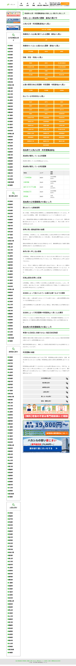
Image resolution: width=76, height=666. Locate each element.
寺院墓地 (62, 90)
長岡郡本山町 (30, 125)
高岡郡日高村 (46, 137)
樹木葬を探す (46, 382)
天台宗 (61, 70)
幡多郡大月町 (46, 141)
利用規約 (24, 660)
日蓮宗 (46, 70)
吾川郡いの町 (46, 129)
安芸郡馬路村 (46, 121)
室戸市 (46, 102)
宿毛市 (30, 109)
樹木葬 (46, 51)
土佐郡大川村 (30, 129)
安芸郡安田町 (62, 117)
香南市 (30, 113)
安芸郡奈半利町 (30, 117)
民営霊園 (46, 90)
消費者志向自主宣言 (55, 660)
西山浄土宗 (61, 74)
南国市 (30, 105)
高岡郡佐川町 (46, 133)
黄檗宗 (46, 78)
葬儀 (33, 4)
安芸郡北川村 (30, 121)
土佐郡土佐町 (62, 125)
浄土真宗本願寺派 (61, 63)
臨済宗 (30, 70)
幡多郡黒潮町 (46, 145)
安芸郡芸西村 (62, 121)
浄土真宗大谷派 (30, 66)
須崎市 (61, 105)
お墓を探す (40, 4)
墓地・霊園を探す (46, 401)
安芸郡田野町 (46, 117)
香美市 (46, 113)
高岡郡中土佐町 (30, 133)
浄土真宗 (31, 74)
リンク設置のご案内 (46, 660)
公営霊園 (31, 90)
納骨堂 (61, 51)
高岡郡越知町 (62, 133)
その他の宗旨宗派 (61, 66)
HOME (21, 4)
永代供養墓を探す (46, 378)
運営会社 (39, 660)
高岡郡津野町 (62, 137)
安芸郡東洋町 (62, 113)
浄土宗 (46, 66)
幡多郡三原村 (62, 141)
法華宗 (46, 74)
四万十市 (62, 109)
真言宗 (46, 63)
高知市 (30, 102)
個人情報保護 (19, 660)
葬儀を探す (46, 4)
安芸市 (61, 102)
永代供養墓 (30, 51)
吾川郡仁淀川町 (61, 129)
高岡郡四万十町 (30, 141)
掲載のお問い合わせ (31, 660)
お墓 (27, 4)
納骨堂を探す (46, 387)
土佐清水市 (46, 109)
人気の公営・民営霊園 (46, 29)
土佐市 (46, 105)
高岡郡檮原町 (30, 137)
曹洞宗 (30, 63)
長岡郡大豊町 (46, 125)
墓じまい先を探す (46, 396)
